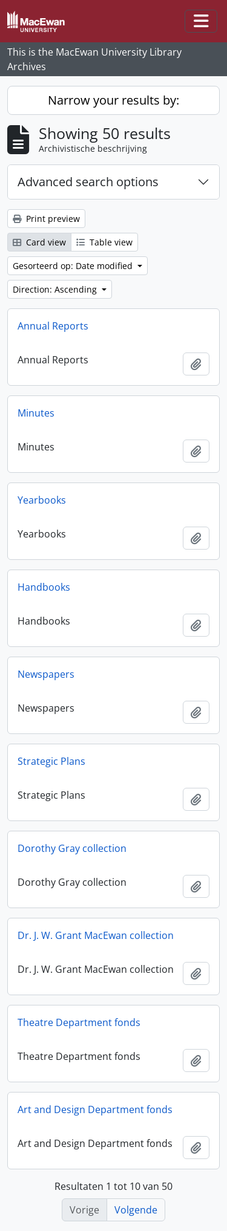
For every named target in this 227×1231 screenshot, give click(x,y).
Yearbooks (42, 500)
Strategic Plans (51, 761)
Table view (104, 242)
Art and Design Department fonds (95, 1109)
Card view (39, 242)
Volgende (135, 1209)
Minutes (36, 413)
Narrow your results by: (113, 100)
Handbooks (44, 587)
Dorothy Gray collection (72, 848)
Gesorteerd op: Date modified (74, 265)
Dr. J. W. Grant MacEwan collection (96, 935)
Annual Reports (53, 326)
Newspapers (46, 674)
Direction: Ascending (56, 289)
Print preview (46, 218)
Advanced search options (88, 182)
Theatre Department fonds (79, 1022)
